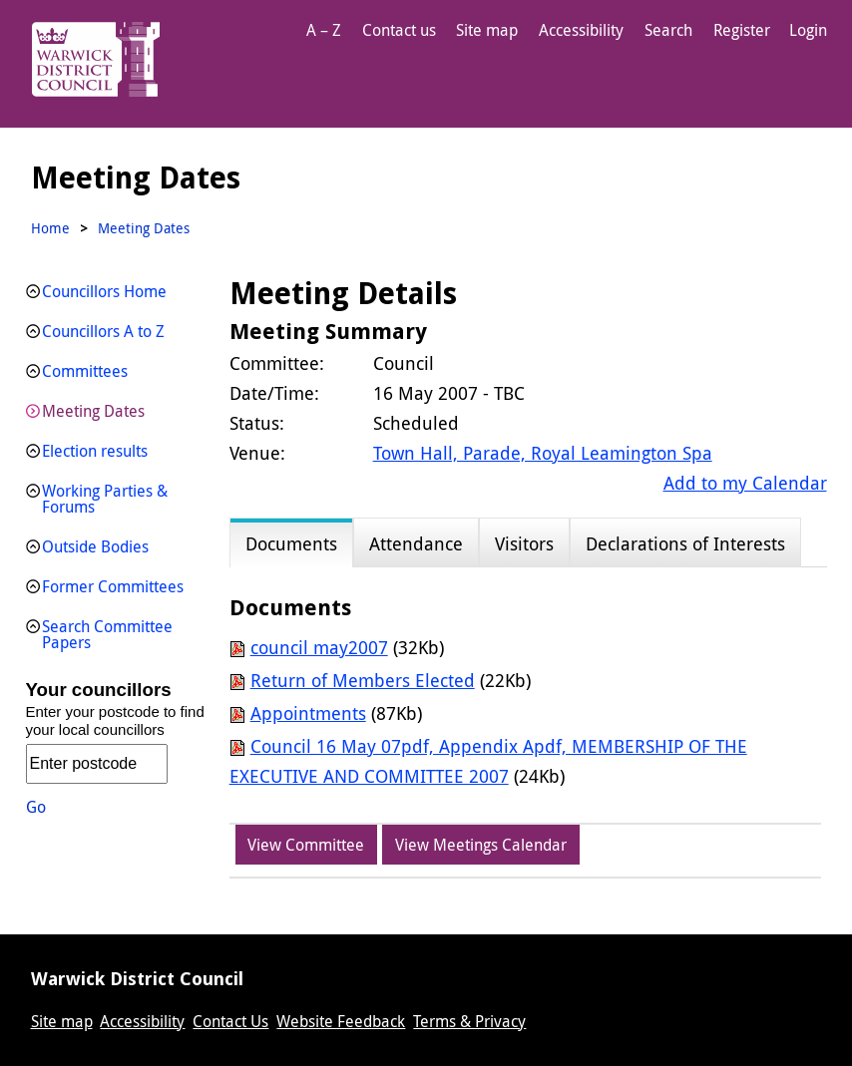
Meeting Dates (93, 411)
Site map (487, 30)
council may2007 (319, 647)
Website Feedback (340, 1021)
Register (741, 30)
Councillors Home (104, 291)
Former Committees (113, 586)
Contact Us (230, 1021)
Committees (85, 371)
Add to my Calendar (745, 483)
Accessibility (581, 30)
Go (36, 807)
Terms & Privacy (469, 1021)
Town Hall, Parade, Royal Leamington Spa (542, 453)
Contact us (399, 30)
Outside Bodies (95, 546)
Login (808, 30)
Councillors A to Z (103, 331)
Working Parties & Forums (105, 499)
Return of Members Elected (362, 680)
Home (50, 227)
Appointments (308, 713)
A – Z (323, 30)
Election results (95, 451)
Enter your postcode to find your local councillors (115, 720)
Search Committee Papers (107, 634)
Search (668, 30)
